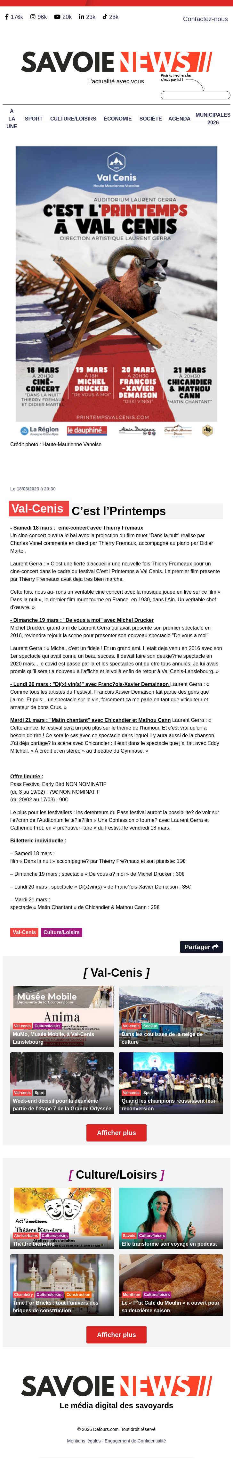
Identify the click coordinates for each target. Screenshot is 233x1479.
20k (67, 17)
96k (42, 17)
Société (151, 118)
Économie (118, 118)
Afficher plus (116, 1132)
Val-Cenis (24, 932)
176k (17, 17)
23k (90, 17)
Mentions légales (84, 1440)
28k (113, 17)
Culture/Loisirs (73, 118)
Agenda (179, 118)
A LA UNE (11, 118)
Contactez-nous (205, 18)
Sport (34, 118)
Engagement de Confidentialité (135, 1440)
